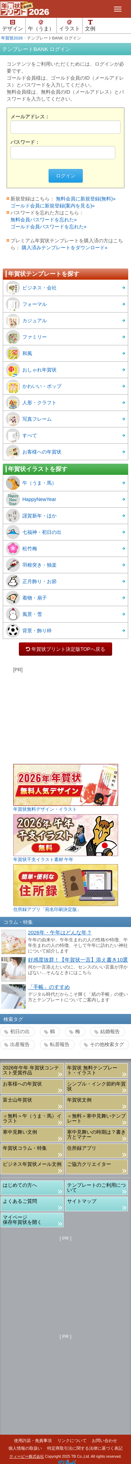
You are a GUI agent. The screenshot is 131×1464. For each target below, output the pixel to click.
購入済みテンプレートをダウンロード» (65, 247)
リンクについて (72, 1440)
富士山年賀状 (17, 1100)
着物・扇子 (26, 598)
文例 (90, 25)
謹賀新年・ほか (31, 516)
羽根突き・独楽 (31, 565)
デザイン (12, 25)
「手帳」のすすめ (49, 987)
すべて (21, 435)
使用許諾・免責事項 (33, 1440)
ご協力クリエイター (89, 1164)
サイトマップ (81, 1201)
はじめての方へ (20, 1185)
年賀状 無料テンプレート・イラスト (92, 1070)
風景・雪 (24, 614)
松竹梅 (21, 549)
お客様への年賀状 (33, 452)
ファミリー (26, 337)
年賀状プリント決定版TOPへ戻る (65, 649)
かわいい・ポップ (33, 386)
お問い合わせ (104, 1440)
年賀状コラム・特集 (25, 1148)
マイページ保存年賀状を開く (22, 1219)
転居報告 (60, 1044)
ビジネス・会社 (31, 288)
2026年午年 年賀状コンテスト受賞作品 (31, 1070)
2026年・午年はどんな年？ (60, 932)
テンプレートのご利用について (96, 1187)
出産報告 (20, 1044)
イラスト (69, 25)
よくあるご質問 (20, 1201)
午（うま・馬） (31, 483)
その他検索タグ (107, 1044)
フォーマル (26, 304)
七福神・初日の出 (33, 532)
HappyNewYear (31, 499)
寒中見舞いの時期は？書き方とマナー (96, 1134)
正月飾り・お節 (31, 581)
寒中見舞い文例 (20, 1132)
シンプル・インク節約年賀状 (96, 1086)
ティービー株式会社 (26, 1456)
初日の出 (20, 1031)
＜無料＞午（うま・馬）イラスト (32, 1118)
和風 (19, 353)
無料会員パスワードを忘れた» (43, 219)
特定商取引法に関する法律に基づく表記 (85, 1448)
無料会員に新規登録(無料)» (86, 198)
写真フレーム (29, 419)
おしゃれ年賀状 (31, 370)
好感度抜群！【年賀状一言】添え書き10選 (78, 960)
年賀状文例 (79, 1100)
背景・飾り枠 (29, 631)
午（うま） (41, 25)
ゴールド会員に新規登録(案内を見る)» (52, 205)
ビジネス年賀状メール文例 (32, 1164)
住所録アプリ (81, 1148)
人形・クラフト (31, 403)
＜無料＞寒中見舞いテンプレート (96, 1118)
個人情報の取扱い (25, 1448)
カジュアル (26, 321)
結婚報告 (110, 1031)
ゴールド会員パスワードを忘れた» (48, 226)
